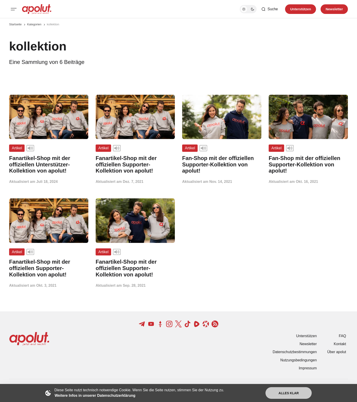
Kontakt (340, 344)
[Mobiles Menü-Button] (13, 9)
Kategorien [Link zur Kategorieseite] (34, 24)
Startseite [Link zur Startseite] (15, 24)
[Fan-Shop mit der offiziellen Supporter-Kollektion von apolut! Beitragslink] (221, 164)
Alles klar (288, 393)
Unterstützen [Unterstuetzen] (300, 9)
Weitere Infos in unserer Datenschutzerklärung (95, 395)
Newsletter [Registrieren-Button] (334, 9)
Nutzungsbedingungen (298, 360)
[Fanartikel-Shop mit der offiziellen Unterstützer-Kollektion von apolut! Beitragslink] (48, 164)
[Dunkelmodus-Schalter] (248, 9)
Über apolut (336, 352)
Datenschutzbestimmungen (295, 352)
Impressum (308, 368)
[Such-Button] (269, 9)
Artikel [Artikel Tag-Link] (17, 148)
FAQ (342, 336)
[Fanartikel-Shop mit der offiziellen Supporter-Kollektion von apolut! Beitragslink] (135, 164)
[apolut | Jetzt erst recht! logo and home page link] (36, 9)
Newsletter (308, 344)
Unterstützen (306, 336)
